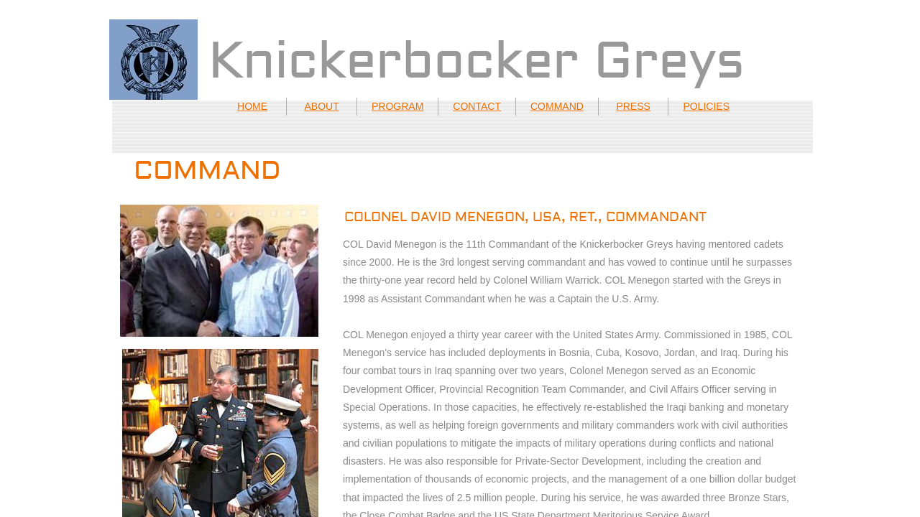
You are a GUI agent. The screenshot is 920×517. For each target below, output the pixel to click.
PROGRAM (397, 106)
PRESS (633, 106)
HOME (252, 106)
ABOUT (321, 106)
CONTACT (477, 106)
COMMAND (557, 106)
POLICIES (706, 106)
